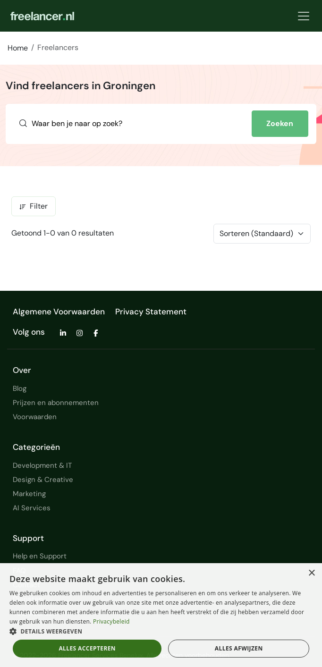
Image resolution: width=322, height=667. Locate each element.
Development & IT (42, 465)
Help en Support (40, 556)
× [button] (311, 573)
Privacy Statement (150, 311)
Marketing (29, 493)
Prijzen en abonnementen (56, 402)
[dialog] (161, 615)
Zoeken (279, 123)
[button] (161, 631)
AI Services (32, 508)
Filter (33, 206)
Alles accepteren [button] (87, 648)
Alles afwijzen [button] (239, 648)
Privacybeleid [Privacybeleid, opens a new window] (111, 621)
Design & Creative (43, 479)
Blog (19, 388)
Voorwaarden (35, 417)
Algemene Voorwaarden (59, 311)
